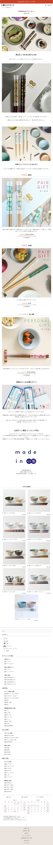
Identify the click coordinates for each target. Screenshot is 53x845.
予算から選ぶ (7, 675)
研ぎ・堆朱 (8, 721)
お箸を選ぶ (5, 688)
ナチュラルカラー (10, 772)
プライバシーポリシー (26, 835)
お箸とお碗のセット (9, 667)
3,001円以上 (9, 791)
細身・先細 (8, 702)
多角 (7, 700)
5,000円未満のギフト (11, 679)
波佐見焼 (8, 752)
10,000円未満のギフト (11, 681)
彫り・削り (8, 714)
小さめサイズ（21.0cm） (12, 695)
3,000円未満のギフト (11, 677)
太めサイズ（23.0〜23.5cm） (12, 698)
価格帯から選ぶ (8, 780)
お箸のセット (7, 659)
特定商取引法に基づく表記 (26, 838)
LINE (9, 797)
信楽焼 (7, 747)
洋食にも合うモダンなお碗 (12, 737)
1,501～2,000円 (9, 787)
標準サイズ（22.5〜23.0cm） (12, 693)
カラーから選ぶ (8, 761)
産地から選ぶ (7, 745)
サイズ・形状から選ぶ (9, 691)
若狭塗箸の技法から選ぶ (10, 708)
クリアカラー (9, 777)
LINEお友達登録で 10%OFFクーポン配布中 (26, 1)
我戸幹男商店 (9, 741)
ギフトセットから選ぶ (7, 655)
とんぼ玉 (8, 712)
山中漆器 (8, 754)
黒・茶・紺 (8, 764)
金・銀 (7, 774)
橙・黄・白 (8, 770)
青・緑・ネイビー (10, 766)
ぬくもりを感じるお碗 (11, 739)
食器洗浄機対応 (9, 725)
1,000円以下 (9, 782)
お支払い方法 (26, 828)
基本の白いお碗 (9, 735)
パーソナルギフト (10, 663)
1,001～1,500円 (9, 785)
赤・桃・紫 (8, 768)
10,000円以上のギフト (11, 684)
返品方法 (26, 833)
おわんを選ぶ (5, 729)
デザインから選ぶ (8, 733)
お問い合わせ (26, 840)
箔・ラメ (8, 719)
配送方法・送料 (26, 830)
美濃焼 (7, 749)
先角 (7, 704)
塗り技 (7, 723)
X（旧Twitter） (40, 797)
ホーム (3, 7)
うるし (7, 710)
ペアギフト (8, 661)
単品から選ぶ (5, 758)
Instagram (25, 797)
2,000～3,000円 (9, 789)
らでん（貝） (9, 717)
